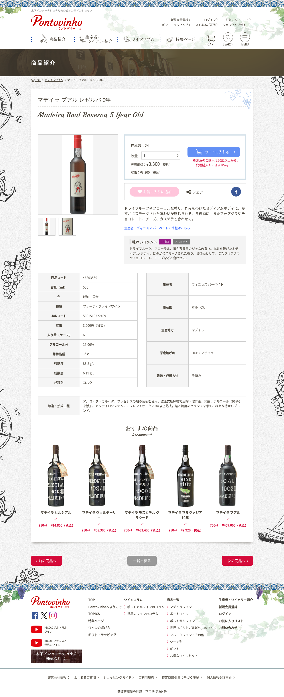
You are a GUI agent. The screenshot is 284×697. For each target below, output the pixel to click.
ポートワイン (179, 613)
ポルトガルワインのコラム (145, 606)
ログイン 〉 (211, 20)
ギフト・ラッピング (102, 634)
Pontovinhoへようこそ (105, 606)
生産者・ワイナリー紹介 (236, 599)
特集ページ (96, 620)
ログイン (225, 613)
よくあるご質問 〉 (207, 25)
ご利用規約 (148, 677)
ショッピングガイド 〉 (237, 25)
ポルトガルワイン (182, 620)
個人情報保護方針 (221, 677)
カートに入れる (212, 151)
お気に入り (149, 191)
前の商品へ (47, 560)
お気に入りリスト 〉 (239, 20)
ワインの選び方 (99, 627)
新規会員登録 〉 (181, 20)
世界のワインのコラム (142, 613)
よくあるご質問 (87, 677)
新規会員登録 (228, 606)
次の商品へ (236, 560)
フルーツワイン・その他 (187, 634)
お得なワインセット (184, 655)
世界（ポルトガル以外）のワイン (193, 627)
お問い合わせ (228, 627)
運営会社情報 (59, 677)
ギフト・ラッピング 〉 (177, 25)
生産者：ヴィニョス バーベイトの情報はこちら (157, 228)
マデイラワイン (54, 80)
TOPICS (94, 613)
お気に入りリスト (231, 620)
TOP (36, 80)
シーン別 (176, 641)
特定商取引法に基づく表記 (183, 677)
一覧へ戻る (142, 560)
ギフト (174, 648)
